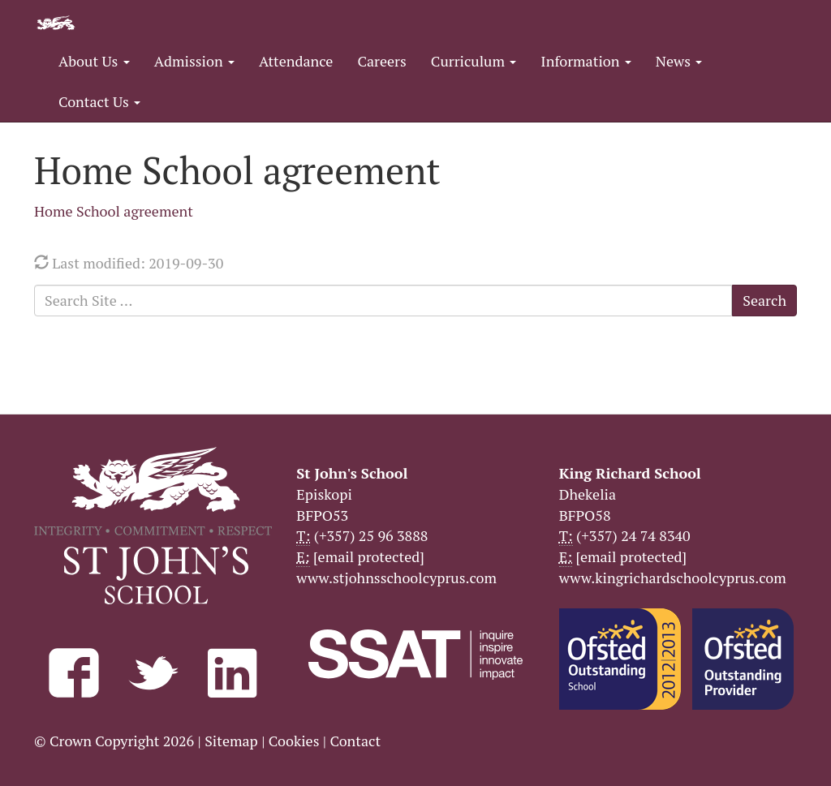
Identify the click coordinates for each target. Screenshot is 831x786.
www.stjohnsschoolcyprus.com (396, 577)
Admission (194, 61)
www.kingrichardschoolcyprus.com (672, 577)
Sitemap (231, 740)
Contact (355, 740)
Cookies (294, 740)
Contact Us (99, 101)
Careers (381, 61)
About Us (94, 61)
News (679, 61)
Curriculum (474, 61)
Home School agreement (113, 211)
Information (585, 61)
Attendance (296, 61)
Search (764, 300)
